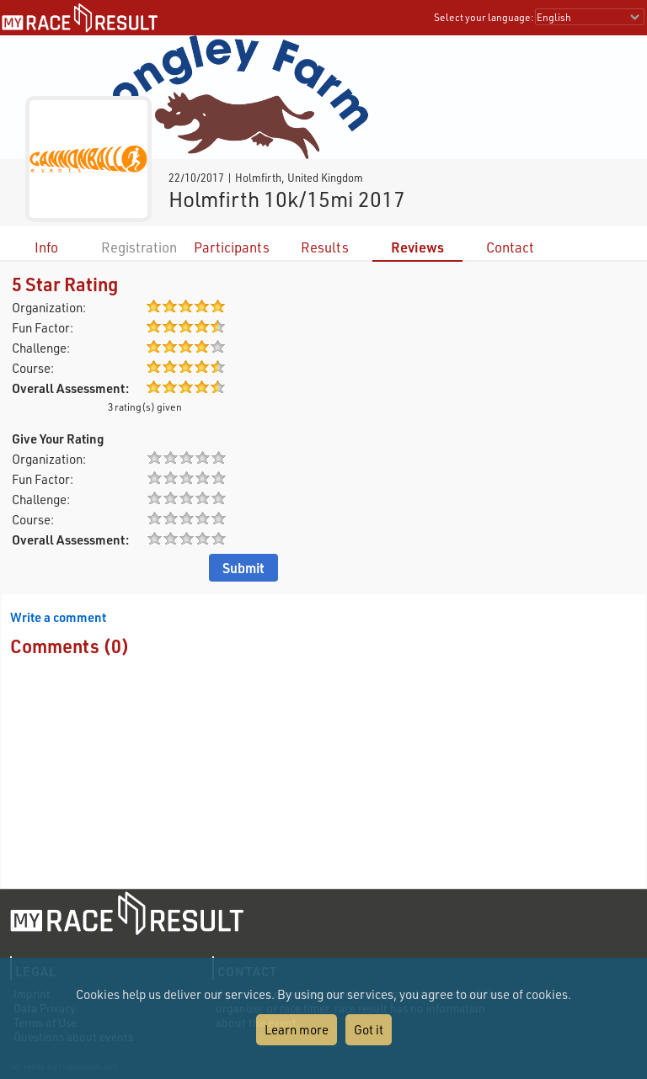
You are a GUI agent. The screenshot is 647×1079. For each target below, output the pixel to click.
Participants (232, 247)
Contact (510, 247)
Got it (368, 1029)
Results (325, 247)
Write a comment (58, 617)
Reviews (417, 247)
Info (46, 247)
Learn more (297, 1029)
